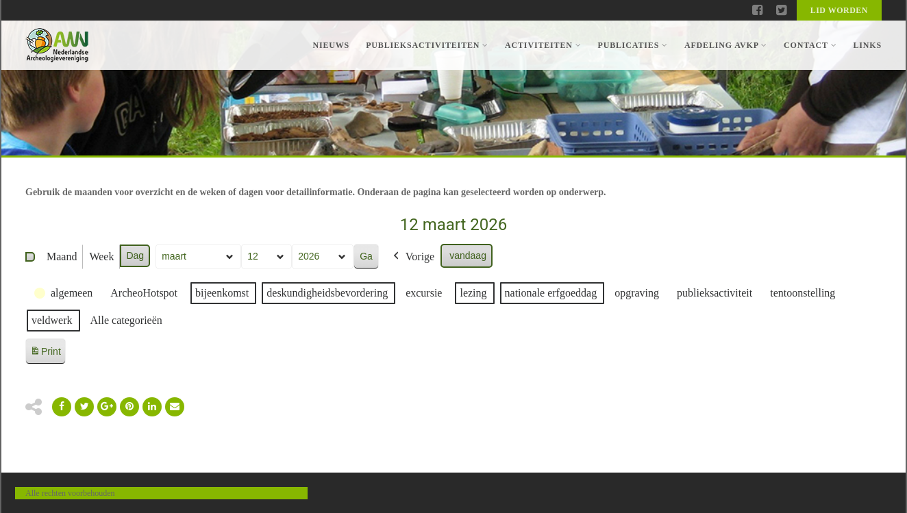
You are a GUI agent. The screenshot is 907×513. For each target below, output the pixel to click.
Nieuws (330, 45)
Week (101, 256)
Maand (62, 256)
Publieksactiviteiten (427, 45)
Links (867, 45)
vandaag (467, 255)
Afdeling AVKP (725, 45)
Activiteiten (543, 45)
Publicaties (632, 45)
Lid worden (839, 10)
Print (45, 353)
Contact (810, 45)
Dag (135, 255)
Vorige (412, 256)
